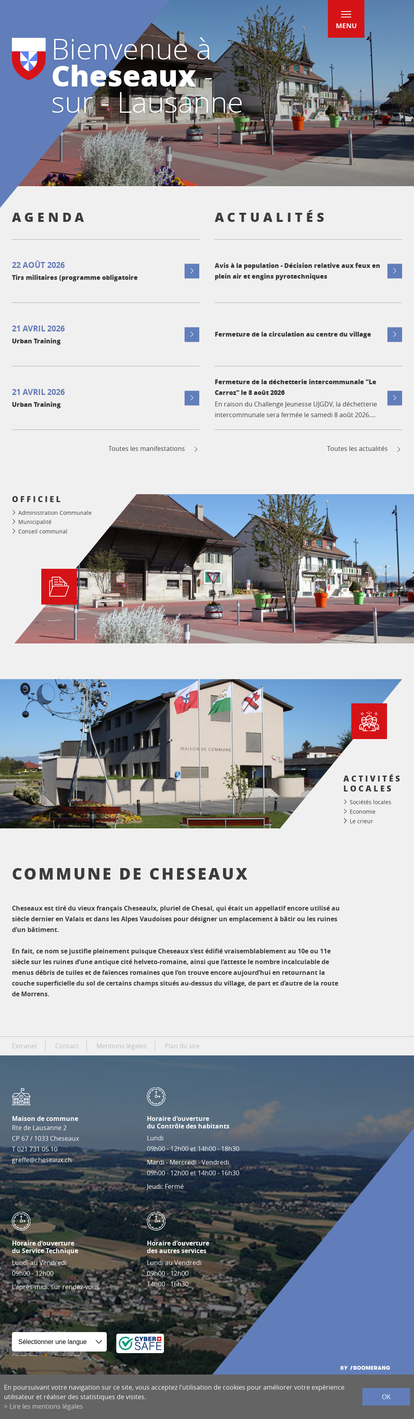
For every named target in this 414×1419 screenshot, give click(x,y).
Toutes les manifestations (153, 449)
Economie (362, 811)
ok (386, 1396)
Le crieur (361, 821)
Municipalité (35, 522)
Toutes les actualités (364, 449)
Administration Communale (55, 512)
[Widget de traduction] (59, 1342)
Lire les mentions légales (46, 1406)
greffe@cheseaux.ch (42, 1159)
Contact (67, 1046)
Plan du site (182, 1046)
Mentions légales (121, 1046)
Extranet (24, 1046)
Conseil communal (42, 531)
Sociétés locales (370, 802)
